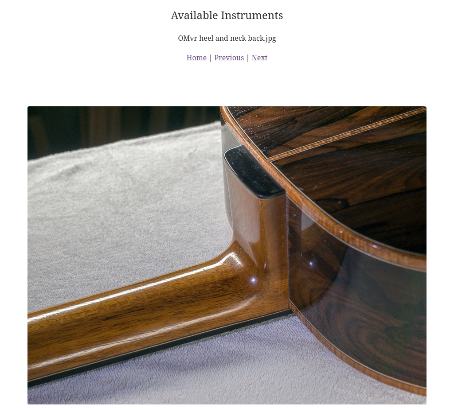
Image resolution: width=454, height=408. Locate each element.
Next (260, 57)
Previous (229, 57)
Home (197, 57)
